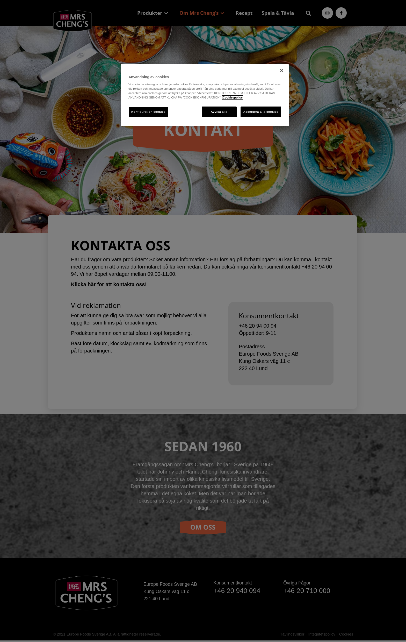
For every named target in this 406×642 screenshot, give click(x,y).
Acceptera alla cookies (260, 111)
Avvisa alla (219, 111)
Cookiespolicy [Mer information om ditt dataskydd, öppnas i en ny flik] (233, 97)
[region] (205, 95)
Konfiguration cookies (148, 111)
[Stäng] (281, 70)
